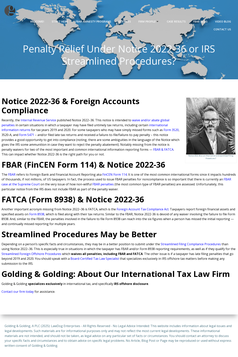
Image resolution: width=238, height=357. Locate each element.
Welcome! (37, 21)
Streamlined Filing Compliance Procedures (191, 245)
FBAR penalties (103, 185)
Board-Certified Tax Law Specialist (94, 259)
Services (125, 21)
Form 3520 (171, 130)
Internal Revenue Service (38, 121)
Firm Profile (149, 21)
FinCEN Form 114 (114, 175)
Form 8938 (36, 215)
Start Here (60, 21)
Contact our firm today (18, 292)
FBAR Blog (201, 21)
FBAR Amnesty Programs (93, 21)
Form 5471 (26, 135)
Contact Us (222, 29)
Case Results (176, 21)
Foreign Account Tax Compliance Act (143, 210)
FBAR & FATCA (163, 150)
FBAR (11, 175)
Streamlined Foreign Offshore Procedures (31, 254)
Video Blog (223, 21)
